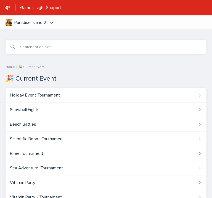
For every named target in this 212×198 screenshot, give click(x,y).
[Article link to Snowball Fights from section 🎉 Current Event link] (106, 109)
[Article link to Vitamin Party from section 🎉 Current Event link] (106, 182)
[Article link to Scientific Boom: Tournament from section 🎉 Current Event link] (106, 139)
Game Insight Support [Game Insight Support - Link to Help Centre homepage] (40, 7)
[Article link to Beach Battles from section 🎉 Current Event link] (106, 124)
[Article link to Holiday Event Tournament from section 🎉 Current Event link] (106, 95)
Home (10, 67)
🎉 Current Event (31, 67)
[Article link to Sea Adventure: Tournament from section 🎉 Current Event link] (106, 168)
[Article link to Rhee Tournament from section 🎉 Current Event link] (106, 153)
